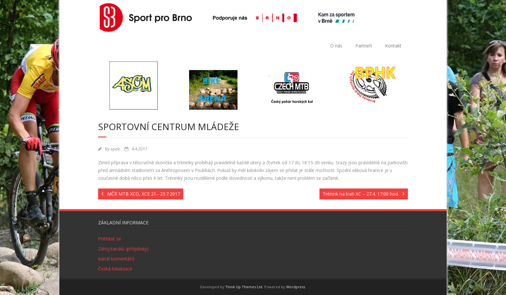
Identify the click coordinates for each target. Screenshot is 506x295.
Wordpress (295, 286)
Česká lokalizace (115, 269)
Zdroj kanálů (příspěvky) (123, 249)
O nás (336, 46)
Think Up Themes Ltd (243, 286)
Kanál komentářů (116, 259)
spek (115, 149)
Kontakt (393, 46)
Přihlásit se (109, 239)
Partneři (363, 46)
